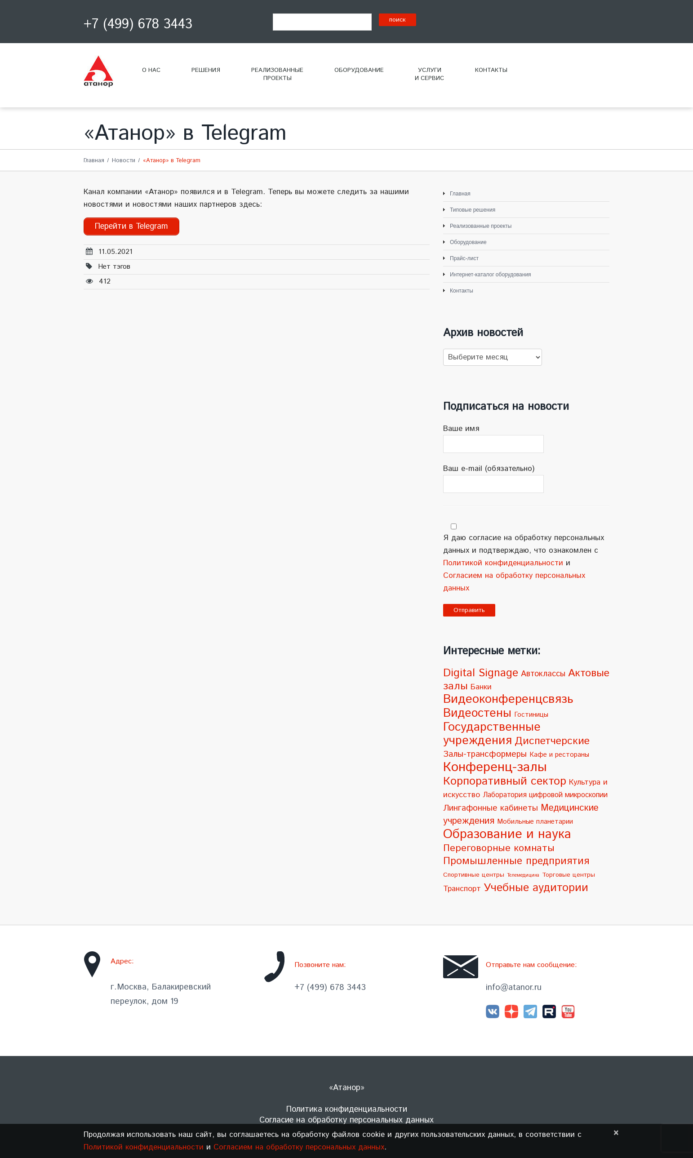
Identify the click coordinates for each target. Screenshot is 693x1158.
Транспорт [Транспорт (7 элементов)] (462, 889)
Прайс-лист (464, 258)
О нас (151, 70)
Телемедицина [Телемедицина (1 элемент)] (523, 875)
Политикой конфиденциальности (503, 563)
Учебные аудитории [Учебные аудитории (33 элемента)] (536, 888)
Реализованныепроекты (277, 74)
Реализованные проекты (480, 226)
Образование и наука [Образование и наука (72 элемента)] (507, 834)
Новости (123, 160)
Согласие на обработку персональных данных (346, 1120)
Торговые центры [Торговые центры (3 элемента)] (568, 874)
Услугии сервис (429, 74)
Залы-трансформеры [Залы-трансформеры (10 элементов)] (485, 754)
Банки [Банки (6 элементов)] (481, 687)
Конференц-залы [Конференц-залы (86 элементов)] (495, 767)
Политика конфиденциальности (346, 1109)
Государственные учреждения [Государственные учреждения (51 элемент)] (492, 734)
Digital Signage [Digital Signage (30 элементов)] (480, 673)
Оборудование (359, 70)
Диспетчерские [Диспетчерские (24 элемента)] (552, 741)
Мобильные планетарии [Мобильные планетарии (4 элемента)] (535, 822)
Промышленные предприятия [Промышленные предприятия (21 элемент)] (516, 861)
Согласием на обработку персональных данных (298, 1147)
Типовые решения (472, 210)
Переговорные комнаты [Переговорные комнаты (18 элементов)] (499, 848)
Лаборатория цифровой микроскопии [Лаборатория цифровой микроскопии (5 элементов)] (545, 795)
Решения (205, 70)
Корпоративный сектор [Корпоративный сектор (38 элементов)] (504, 781)
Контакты (491, 70)
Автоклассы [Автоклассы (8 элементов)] (543, 674)
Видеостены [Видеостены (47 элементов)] (477, 713)
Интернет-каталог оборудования (490, 274)
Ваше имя (526, 438)
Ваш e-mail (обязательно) (526, 478)
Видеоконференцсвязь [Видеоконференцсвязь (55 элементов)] (508, 699)
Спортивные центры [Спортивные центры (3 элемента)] (473, 874)
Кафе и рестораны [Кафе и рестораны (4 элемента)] (559, 755)
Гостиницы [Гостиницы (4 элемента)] (531, 715)
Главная (94, 160)
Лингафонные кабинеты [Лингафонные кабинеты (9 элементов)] (490, 808)
